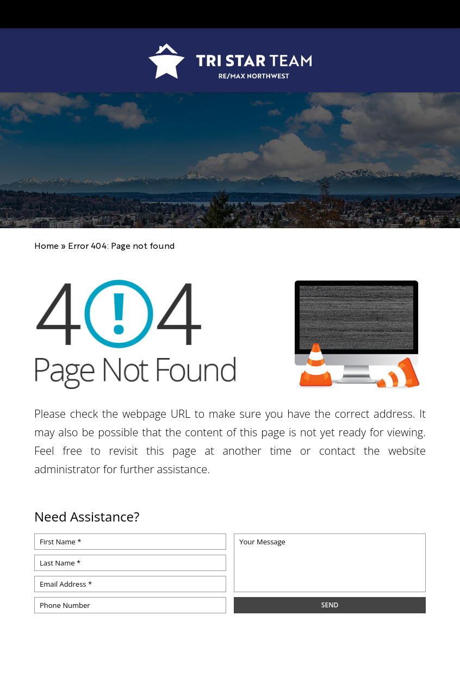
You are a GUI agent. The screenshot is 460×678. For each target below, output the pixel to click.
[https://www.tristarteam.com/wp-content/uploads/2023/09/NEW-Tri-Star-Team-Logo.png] (230, 61)
